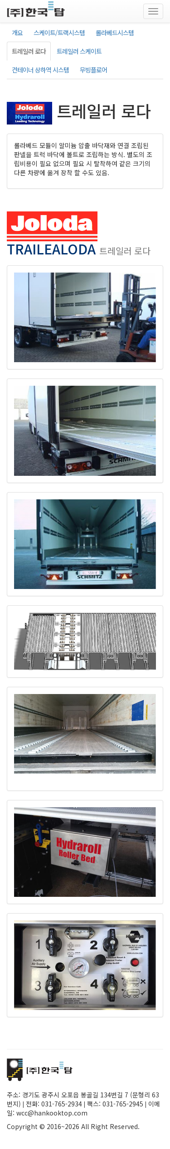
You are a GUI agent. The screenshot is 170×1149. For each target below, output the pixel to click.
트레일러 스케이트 (79, 51)
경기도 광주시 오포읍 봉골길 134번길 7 (75, 1094)
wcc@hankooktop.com (51, 1112)
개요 (17, 32)
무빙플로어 (93, 69)
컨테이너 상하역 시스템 (40, 69)
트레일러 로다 (29, 51)
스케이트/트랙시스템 (59, 32)
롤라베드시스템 (115, 32)
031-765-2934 (61, 1103)
